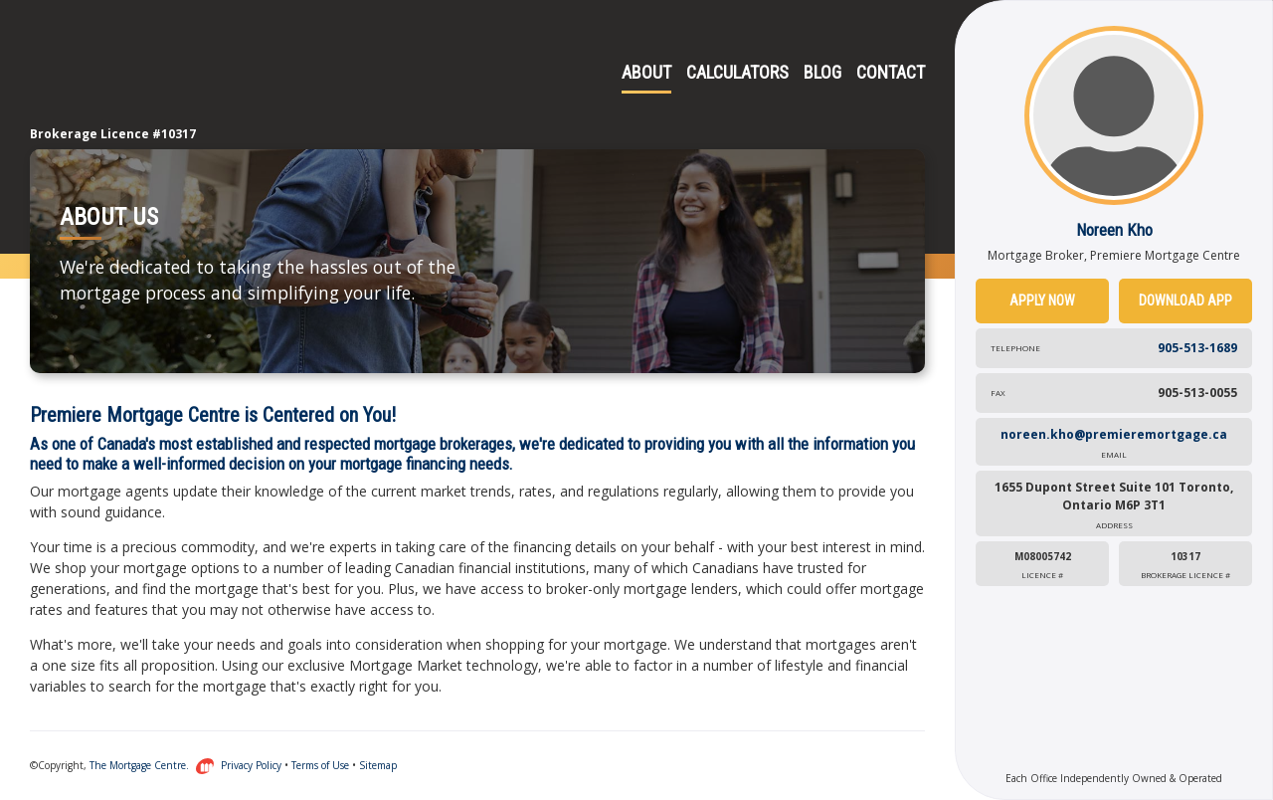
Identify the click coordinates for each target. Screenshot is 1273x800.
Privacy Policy (251, 765)
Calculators (737, 72)
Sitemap (378, 765)
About (646, 72)
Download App (1185, 300)
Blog (822, 72)
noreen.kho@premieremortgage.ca (1114, 443)
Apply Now (1042, 300)
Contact (890, 72)
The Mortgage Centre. (152, 765)
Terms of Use (320, 765)
